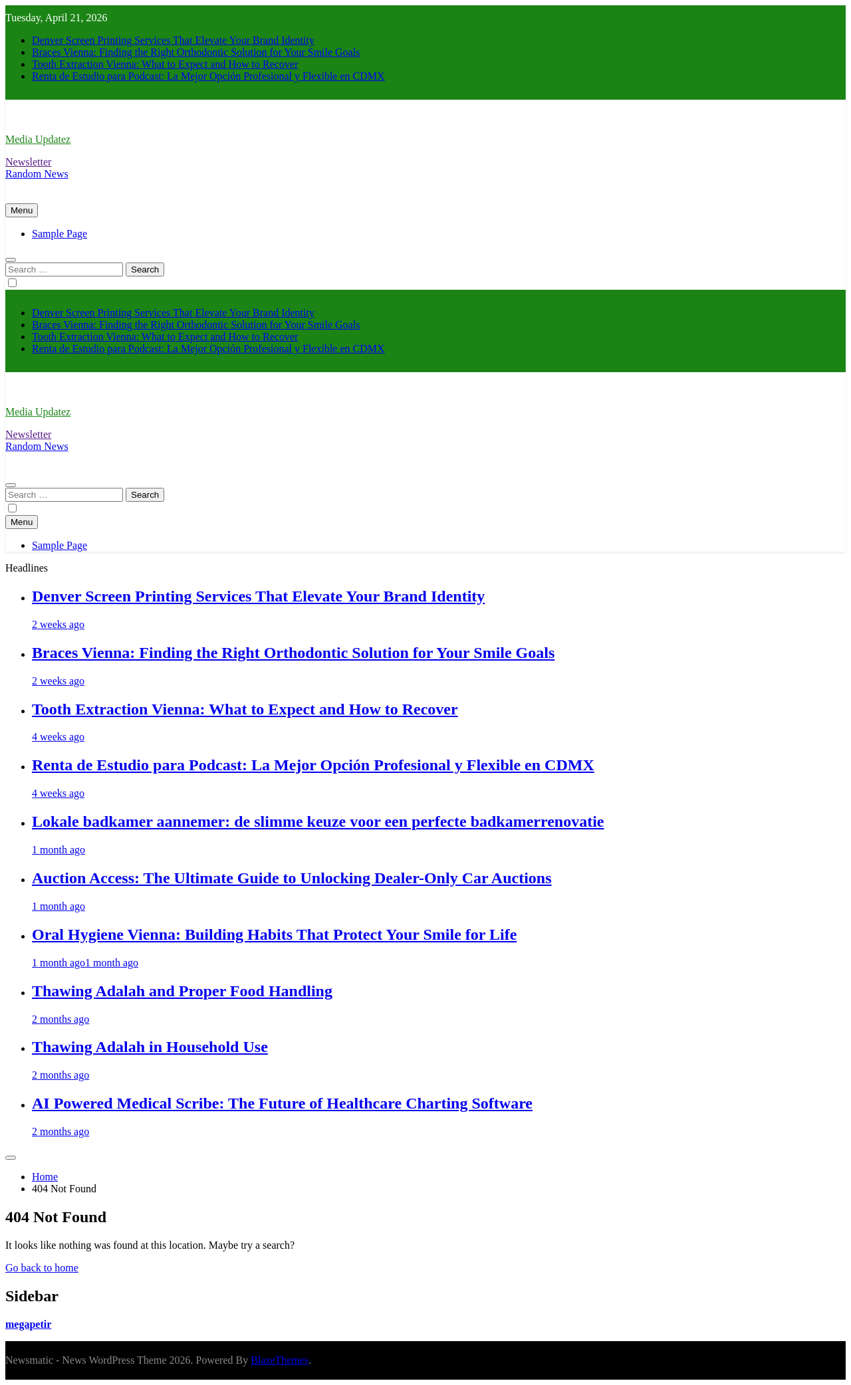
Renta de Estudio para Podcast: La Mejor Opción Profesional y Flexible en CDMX (208, 76)
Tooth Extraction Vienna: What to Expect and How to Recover (165, 64)
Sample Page (59, 233)
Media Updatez (37, 139)
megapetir (28, 1324)
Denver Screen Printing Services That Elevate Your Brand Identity (173, 40)
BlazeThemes (279, 1360)
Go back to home (41, 1267)
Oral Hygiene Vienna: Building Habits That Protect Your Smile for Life (274, 934)
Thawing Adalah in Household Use (150, 1046)
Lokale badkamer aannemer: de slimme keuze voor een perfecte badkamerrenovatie (318, 821)
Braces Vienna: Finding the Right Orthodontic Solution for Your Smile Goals (196, 52)
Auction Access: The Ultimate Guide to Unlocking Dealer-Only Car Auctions (292, 878)
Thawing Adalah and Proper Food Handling (182, 991)
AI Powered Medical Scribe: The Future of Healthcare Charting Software (282, 1103)
